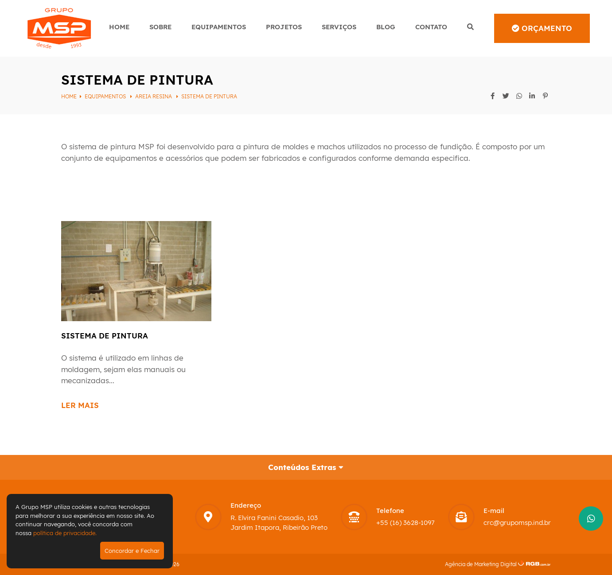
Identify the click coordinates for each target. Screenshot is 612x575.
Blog (385, 27)
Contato (431, 27)
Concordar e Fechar (132, 550)
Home (119, 27)
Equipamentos (218, 27)
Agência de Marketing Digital (481, 564)
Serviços (339, 27)
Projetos (284, 27)
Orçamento (542, 28)
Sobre (160, 27)
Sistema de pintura (209, 96)
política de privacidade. (65, 532)
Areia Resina (154, 96)
